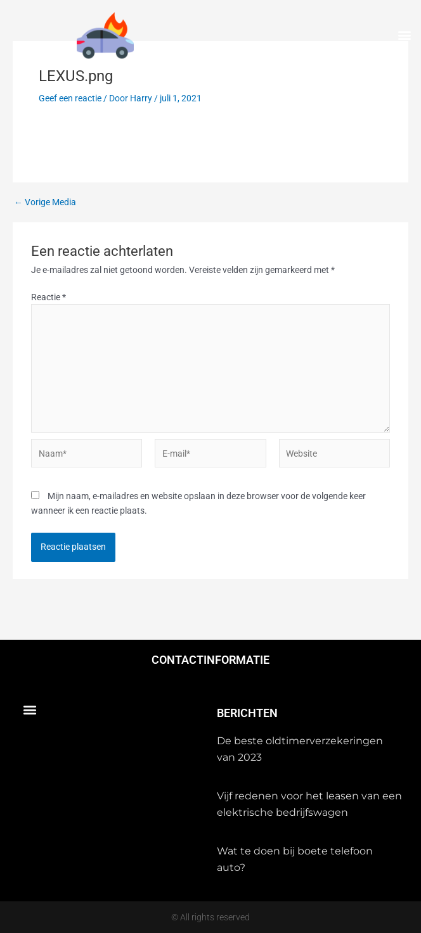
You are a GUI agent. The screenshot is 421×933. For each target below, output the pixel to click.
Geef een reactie (70, 98)
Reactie (48, 297)
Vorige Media (45, 202)
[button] (404, 35)
